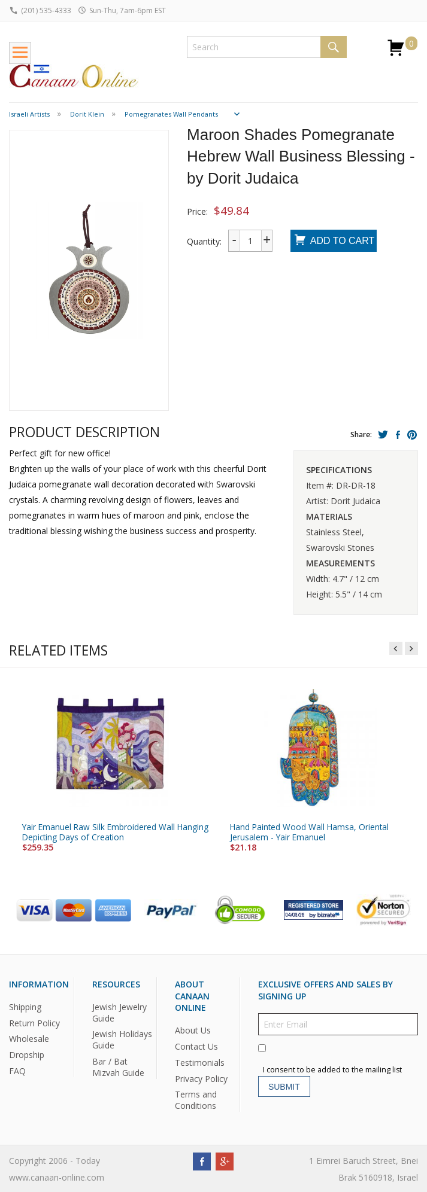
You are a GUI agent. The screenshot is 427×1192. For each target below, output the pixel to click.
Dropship (26, 1054)
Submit (284, 1086)
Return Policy (34, 1022)
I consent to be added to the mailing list (332, 1070)
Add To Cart (334, 241)
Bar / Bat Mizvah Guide (118, 1067)
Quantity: (204, 241)
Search (333, 47)
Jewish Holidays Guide (122, 1039)
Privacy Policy (201, 1078)
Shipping (25, 1006)
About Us (193, 1029)
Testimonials (200, 1062)
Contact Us (196, 1045)
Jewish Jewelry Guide (119, 1012)
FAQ (17, 1071)
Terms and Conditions (196, 1100)
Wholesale (29, 1038)
